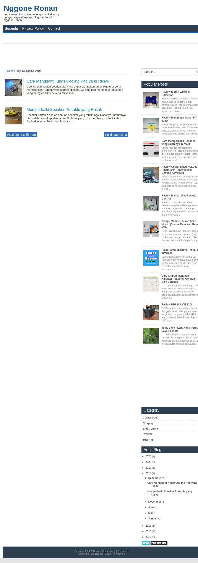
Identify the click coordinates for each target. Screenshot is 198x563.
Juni (151, 507)
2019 (148, 467)
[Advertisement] (101, 55)
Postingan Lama (116, 134)
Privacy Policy (33, 28)
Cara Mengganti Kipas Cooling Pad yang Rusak (68, 81)
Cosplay (148, 423)
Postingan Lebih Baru (21, 134)
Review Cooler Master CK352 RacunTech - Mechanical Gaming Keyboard (179, 170)
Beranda (11, 28)
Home (9, 70)
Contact (54, 28)
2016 (148, 531)
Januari (153, 518)
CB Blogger (97, 553)
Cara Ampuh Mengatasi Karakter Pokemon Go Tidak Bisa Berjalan (179, 279)
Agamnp (120, 553)
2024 (148, 456)
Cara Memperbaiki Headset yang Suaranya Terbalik (178, 143)
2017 (148, 525)
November (155, 501)
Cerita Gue (150, 417)
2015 (148, 537)
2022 (148, 462)
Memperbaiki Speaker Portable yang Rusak (64, 109)
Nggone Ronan (31, 8)
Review (148, 434)
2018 (148, 473)
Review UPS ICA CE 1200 (177, 304)
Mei (150, 512)
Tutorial (148, 439)
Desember (155, 478)
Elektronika (150, 428)
